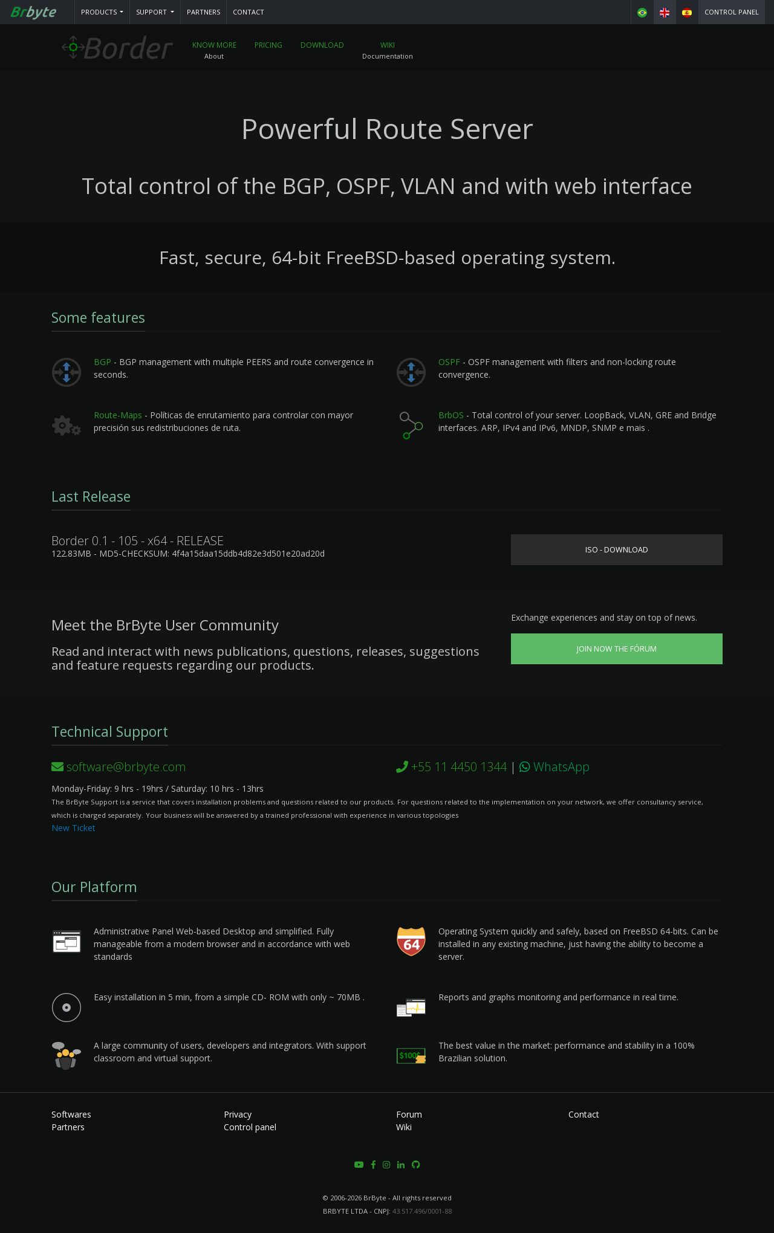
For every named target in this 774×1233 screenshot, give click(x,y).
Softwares (71, 1114)
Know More (214, 45)
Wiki (387, 45)
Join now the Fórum (617, 649)
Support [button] (152, 11)
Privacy (238, 1114)
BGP (102, 361)
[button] (102, 12)
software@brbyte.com (118, 767)
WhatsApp (554, 767)
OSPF (449, 361)
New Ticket (73, 827)
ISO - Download (616, 550)
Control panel (731, 11)
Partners (203, 11)
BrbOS (451, 415)
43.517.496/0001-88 (422, 1210)
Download (322, 45)
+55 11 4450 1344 (451, 767)
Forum (409, 1114)
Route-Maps (118, 415)
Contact (248, 11)
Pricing (268, 45)
